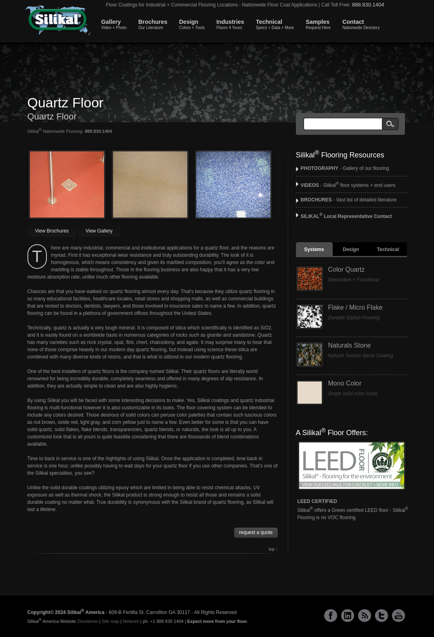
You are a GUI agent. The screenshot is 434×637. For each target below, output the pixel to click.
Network (131, 621)
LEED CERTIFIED (318, 501)
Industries (230, 24)
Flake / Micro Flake (355, 307)
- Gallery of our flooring (345, 168)
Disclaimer (87, 621)
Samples (318, 24)
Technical (275, 24)
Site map (110, 621)
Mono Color (345, 383)
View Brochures (52, 231)
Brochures (152, 24)
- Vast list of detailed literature (349, 200)
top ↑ (273, 549)
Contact (360, 24)
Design (191, 24)
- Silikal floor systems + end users (348, 185)
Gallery (114, 24)
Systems (314, 249)
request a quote (256, 532)
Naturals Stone (349, 345)
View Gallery (99, 231)
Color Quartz (346, 269)
